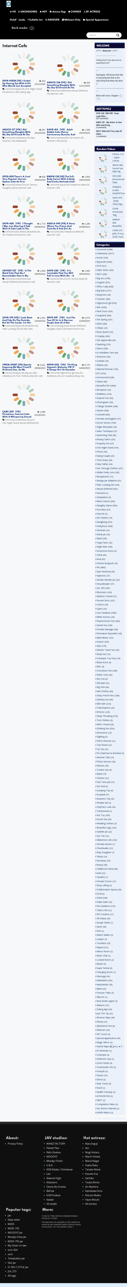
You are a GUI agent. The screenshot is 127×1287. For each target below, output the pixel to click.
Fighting (101, 736)
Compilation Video (106, 1104)
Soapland (101, 315)
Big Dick (101, 687)
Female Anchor (104, 844)
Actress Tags (58, 12)
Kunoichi (101, 493)
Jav (9, 1217)
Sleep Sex (79, 375)
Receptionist (103, 476)
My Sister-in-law (17, 1248)
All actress (91, 1205)
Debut (100, 381)
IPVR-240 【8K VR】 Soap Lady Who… (107, 114)
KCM (99, 893)
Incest (100, 257)
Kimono (101, 711)
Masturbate (102, 984)
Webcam (101, 1029)
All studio (51, 1205)
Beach (100, 963)
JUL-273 (12, 1275)
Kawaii (50, 1201)
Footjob (101, 1071)
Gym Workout (104, 571)
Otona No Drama (56, 1188)
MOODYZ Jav (15, 1235)
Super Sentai (103, 968)
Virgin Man (102, 546)
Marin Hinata (93, 1157)
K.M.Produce (53, 1197)
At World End (103, 1096)
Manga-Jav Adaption (107, 480)
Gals (32, 137)
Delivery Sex (103, 699)
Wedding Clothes (105, 823)
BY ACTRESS (92, 12)
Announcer (102, 732)
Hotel (99, 897)
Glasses (100, 765)
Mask (99, 773)
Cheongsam (103, 402)
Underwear (65, 90)
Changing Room (105, 972)
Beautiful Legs (104, 827)
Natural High (54, 1179)
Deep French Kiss (105, 695)
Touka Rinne (92, 1183)
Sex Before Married (106, 1108)
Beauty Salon (103, 439)
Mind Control (103, 501)
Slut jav (12, 1266)
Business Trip (103, 798)
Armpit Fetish (103, 922)
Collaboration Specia (107, 889)
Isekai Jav (101, 534)
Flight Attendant (105, 426)
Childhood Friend (105, 868)
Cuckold (101, 414)
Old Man (101, 683)
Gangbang (102, 521)
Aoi (87, 1148)
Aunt (99, 873)
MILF (99, 274)
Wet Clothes (103, 691)
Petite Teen (102, 674)
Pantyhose (75, 184)
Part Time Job (103, 782)
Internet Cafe (12, 91)
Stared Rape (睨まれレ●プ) (110, 1046)
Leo (48, 1174)
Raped (100, 947)
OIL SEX (101, 588)
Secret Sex (102, 819)
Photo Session (104, 761)
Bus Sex (101, 678)
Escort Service (30, 184)
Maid (83, 184)
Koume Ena (91, 1174)
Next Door (102, 311)
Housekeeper (103, 583)
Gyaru (100, 608)
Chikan (100, 327)
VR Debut (101, 918)
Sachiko (89, 1179)
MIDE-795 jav (15, 1244)
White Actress (103, 616)
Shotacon (101, 356)
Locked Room (104, 959)
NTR (99, 265)
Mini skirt (28, 328)
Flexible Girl (102, 802)
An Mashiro (92, 1188)
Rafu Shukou (53, 1152)
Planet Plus (52, 1148)
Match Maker (103, 934)
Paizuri (100, 1075)
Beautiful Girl (66, 137)
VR (13, 12)
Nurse (100, 348)
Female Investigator (107, 418)
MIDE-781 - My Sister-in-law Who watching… (109, 123)
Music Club (102, 955)
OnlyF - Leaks (17, 20)
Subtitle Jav (35, 20)
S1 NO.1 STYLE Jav (18, 1270)
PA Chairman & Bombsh (109, 753)
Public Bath (102, 901)
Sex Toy (101, 815)
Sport (99, 926)
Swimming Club (104, 435)
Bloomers (102, 592)
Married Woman (105, 369)
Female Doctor (104, 881)
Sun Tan (101, 835)
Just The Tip (103, 1013)
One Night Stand (33, 88)
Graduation (102, 497)
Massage (101, 976)
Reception (102, 389)
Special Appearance (95, 20)
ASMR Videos (103, 1112)
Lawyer (100, 939)
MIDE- (11, 1226)
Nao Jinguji (91, 1143)
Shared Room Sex (75, 328)
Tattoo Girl (102, 910)
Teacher (101, 298)
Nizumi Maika (93, 1197)
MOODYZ (51, 1157)
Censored (10, 88)
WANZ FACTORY (55, 1143)
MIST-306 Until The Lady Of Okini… (109, 132)
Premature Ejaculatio (107, 633)
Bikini (99, 988)
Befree (50, 1192)
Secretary (101, 860)
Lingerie (101, 282)
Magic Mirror (103, 1042)
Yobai (99, 554)
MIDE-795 (13, 1230)
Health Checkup (104, 1091)
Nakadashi (21, 140)
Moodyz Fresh (54, 1161)
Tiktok (100, 856)
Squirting (101, 344)
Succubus (101, 509)
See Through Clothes (107, 468)
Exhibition (7, 375)
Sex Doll (101, 786)
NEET (99, 1100)
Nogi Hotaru (92, 1152)
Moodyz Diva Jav (17, 1239)
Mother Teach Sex (106, 649)
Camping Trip (103, 790)
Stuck (99, 1087)
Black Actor (102, 662)
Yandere (101, 877)
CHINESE (74, 12)
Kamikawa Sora (94, 1192)
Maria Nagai (92, 1161)
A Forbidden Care (105, 352)
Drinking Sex (103, 728)
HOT (43, 12)
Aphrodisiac (102, 637)
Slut (17, 231)
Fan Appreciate (104, 340)
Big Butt (101, 290)
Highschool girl (67, 372)
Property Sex (103, 443)
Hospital (101, 794)
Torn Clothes (22, 375)
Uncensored (103, 377)
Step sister (14, 1222)
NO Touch (102, 1034)
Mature (100, 1005)
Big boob (19, 88)
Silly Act (100, 996)
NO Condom (103, 914)
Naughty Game (10, 187)
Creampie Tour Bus (106, 658)
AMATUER (52, 20)
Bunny (64, 140)
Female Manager (105, 629)
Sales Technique (105, 431)
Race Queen (103, 331)
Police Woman (104, 740)
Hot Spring (102, 319)
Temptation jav (16, 1261)
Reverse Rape (103, 1017)
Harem (76, 137)
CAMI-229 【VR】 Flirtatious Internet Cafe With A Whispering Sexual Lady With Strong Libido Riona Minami (16, 417)
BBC (99, 666)
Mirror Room (103, 951)
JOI (81, 372)
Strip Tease (102, 1083)
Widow (23, 231)
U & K (49, 1166)
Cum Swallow (67, 375)
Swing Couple (103, 455)
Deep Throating (104, 715)
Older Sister (102, 270)
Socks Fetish (103, 1063)
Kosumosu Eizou (105, 550)
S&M (99, 323)
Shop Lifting (103, 885)
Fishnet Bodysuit (105, 563)
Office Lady (102, 286)
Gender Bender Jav (106, 579)
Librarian (101, 530)
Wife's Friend (103, 724)
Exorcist (101, 513)
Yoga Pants (102, 542)
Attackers (51, 1183)
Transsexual (103, 810)
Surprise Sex (103, 398)
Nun (99, 930)
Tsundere (101, 943)
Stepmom (102, 294)
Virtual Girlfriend (79, 90)
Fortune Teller (104, 992)
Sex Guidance (103, 905)
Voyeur (100, 641)
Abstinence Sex (104, 1025)
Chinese (101, 778)
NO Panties (8, 234)
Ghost (100, 1079)
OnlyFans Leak (104, 806)
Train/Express (103, 707)
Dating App (25, 91)
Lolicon (100, 604)
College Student (104, 406)
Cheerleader (103, 848)
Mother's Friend (104, 596)
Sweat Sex (102, 625)
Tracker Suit (103, 769)
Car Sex (100, 749)
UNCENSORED (27, 12)
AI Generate (103, 1050)
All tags (12, 1279)
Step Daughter (104, 852)
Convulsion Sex (104, 670)
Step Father (102, 464)
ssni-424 (13, 1253)
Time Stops (102, 460)
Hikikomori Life (104, 839)
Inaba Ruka (91, 1166)
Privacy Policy (15, 1143)
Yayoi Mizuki (92, 1201)
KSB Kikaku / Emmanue (59, 1170)
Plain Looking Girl (11, 328)
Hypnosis (101, 575)
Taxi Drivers (103, 744)
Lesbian (100, 360)
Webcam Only (71, 20)
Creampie (101, 1054)
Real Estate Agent (105, 1000)
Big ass (28, 372)
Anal (99, 559)
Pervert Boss (103, 600)
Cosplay (101, 336)
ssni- (10, 1257)
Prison (100, 451)
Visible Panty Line (105, 472)
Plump (100, 1021)
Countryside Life (105, 1067)
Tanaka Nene (93, 1170)
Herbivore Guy (104, 1058)
